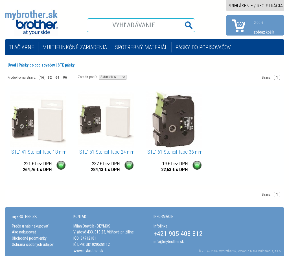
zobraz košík (264, 32)
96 (65, 77)
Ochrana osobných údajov (33, 244)
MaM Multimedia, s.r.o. (265, 251)
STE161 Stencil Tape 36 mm (174, 152)
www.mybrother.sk (88, 250)
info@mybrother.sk (169, 241)
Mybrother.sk (228, 251)
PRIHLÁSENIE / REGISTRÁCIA (255, 5)
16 (42, 77)
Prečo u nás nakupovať (30, 226)
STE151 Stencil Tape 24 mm (106, 152)
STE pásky (66, 65)
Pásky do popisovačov (37, 65)
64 (57, 77)
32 (50, 77)
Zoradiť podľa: (88, 77)
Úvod (12, 65)
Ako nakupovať (24, 232)
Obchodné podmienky (29, 238)
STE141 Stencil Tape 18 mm (38, 152)
